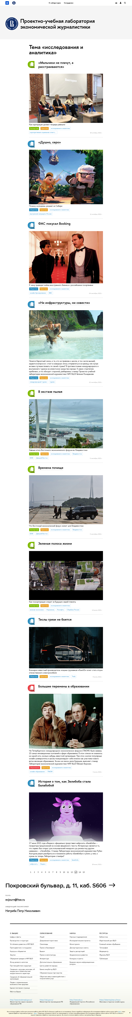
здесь (119, 1011)
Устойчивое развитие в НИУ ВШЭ (22, 944)
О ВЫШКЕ (14, 933)
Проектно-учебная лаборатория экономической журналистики (57, 23)
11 (68, 872)
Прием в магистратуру (48, 955)
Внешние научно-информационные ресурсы (82, 963)
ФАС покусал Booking (54, 223)
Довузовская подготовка (49, 941)
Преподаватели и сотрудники (20, 948)
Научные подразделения (78, 937)
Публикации (103, 959)
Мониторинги (75, 944)
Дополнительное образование (51, 962)
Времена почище (50, 467)
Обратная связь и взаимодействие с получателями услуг (52, 978)
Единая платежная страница (20, 988)
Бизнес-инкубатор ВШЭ (48, 969)
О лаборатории (55, 3)
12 (72, 872)
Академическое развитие (79, 955)
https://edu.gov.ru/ (46, 1000)
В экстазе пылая (50, 391)
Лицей (42, 937)
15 (84, 872)
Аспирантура (44, 959)
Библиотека (103, 937)
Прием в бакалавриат (47, 948)
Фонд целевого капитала (19, 962)
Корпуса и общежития (18, 951)
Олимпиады (44, 944)
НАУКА (73, 933)
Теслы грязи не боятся (55, 619)
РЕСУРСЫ (103, 933)
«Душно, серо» (49, 142)
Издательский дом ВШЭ (107, 941)
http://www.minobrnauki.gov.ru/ (21, 1000)
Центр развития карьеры (48, 966)
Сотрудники (68, 3)
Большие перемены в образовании (63, 686)
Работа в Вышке (15, 992)
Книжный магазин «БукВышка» (109, 944)
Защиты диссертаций (77, 951)
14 (80, 872)
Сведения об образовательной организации (21, 978)
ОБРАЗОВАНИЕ (46, 933)
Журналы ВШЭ (104, 955)
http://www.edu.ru (76, 1000)
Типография (103, 948)
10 (64, 872)
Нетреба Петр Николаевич (22, 911)
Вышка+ (42, 951)
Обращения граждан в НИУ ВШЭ (21, 959)
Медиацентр (103, 951)
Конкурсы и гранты (76, 959)
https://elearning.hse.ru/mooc (109, 1000)
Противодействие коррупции (20, 966)
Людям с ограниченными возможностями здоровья (19, 983)
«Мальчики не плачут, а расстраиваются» (55, 64)
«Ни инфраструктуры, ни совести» (64, 302)
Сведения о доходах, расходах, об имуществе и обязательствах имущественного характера (22, 971)
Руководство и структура (19, 941)
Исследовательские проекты (80, 941)
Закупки (13, 955)
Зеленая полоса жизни (55, 543)
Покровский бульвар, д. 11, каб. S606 (55, 885)
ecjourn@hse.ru (15, 900)
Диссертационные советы (79, 948)
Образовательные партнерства (51, 973)
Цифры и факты (15, 937)
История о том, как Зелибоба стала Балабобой (64, 783)
